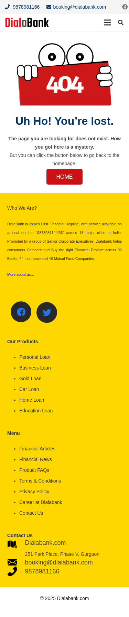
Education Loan (36, 410)
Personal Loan (34, 357)
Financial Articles (37, 448)
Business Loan (35, 368)
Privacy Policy (34, 491)
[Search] (121, 22)
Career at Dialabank (40, 502)
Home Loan (31, 400)
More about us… (20, 274)
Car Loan (29, 389)
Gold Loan (30, 378)
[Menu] (107, 22)
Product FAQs (34, 470)
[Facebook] (21, 311)
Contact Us (31, 513)
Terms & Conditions (40, 481)
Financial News (35, 459)
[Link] (27, 22)
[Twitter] (46, 312)
